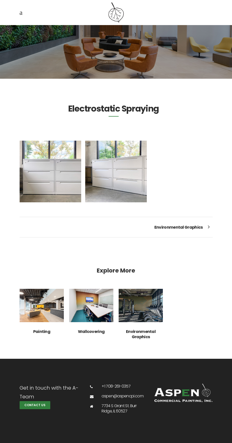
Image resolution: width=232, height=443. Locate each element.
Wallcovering (91, 331)
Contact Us (34, 405)
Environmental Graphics (141, 334)
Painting (41, 331)
